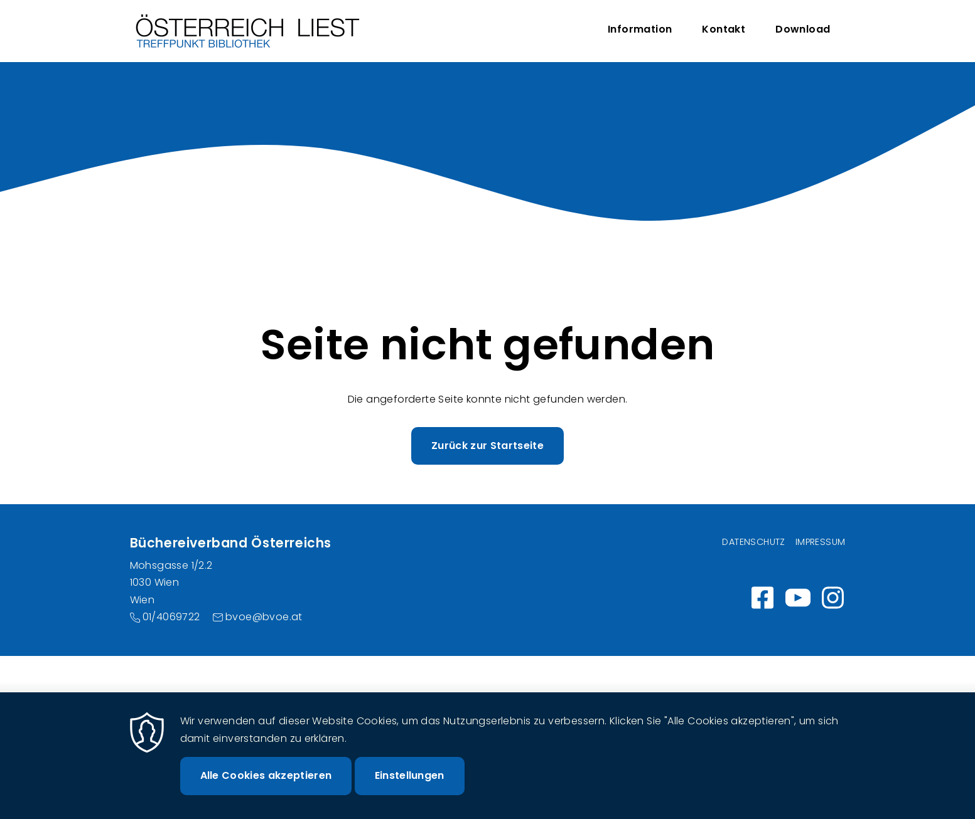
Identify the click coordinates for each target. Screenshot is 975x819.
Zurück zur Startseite (487, 445)
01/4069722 (171, 617)
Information (640, 29)
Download (802, 29)
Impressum (820, 542)
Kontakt (723, 29)
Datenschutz (753, 542)
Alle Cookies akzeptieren (266, 789)
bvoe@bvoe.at (264, 617)
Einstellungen (409, 789)
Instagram (833, 597)
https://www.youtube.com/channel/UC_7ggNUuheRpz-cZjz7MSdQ (798, 597)
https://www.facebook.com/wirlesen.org (762, 597)
